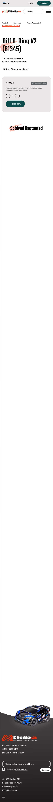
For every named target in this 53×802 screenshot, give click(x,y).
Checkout (44, 3)
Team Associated (34, 23)
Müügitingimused (9, 793)
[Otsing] (25, 11)
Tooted (5, 23)
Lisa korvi (16, 104)
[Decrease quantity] (8, 96)
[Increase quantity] (18, 96)
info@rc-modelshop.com (13, 755)
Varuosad (17, 23)
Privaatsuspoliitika (10, 790)
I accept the (17, 772)
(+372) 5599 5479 (10, 752)
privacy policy (23, 772)
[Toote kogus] (13, 96)
